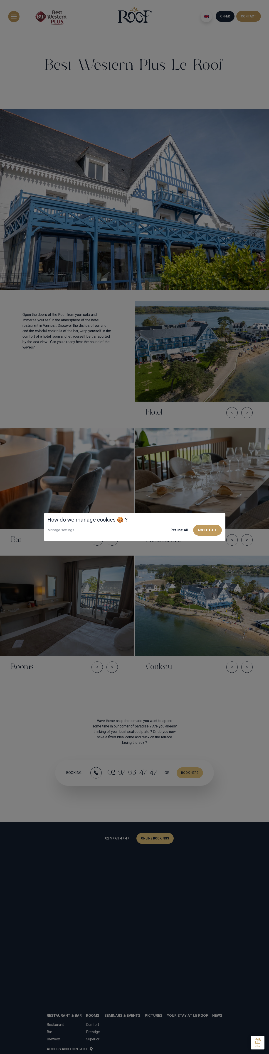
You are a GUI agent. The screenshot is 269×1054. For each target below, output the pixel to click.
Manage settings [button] (60, 530)
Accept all (207, 530)
